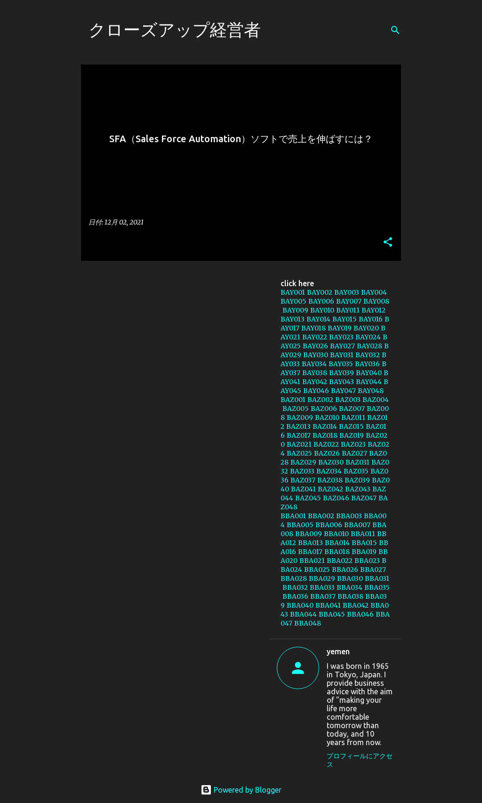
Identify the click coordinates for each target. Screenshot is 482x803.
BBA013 (310, 542)
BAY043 (341, 381)
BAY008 (376, 301)
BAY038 (314, 373)
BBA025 (317, 569)
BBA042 (356, 605)
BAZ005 (295, 408)
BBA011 (363, 534)
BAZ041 (303, 489)
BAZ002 (320, 399)
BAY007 (349, 301)
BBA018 (337, 551)
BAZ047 (364, 498)
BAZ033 (302, 471)
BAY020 (366, 328)
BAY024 (368, 337)
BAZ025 (299, 453)
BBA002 (321, 516)
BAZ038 (330, 480)
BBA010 (336, 534)
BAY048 (371, 390)
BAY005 (293, 301)
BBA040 (300, 605)
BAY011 (348, 310)
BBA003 (349, 516)
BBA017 (310, 551)
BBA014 (337, 542)
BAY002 (319, 292)
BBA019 (364, 551)
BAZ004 (375, 399)
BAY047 (343, 390)
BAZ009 (300, 417)
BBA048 (307, 623)
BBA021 (312, 560)
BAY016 (371, 319)
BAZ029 (303, 462)
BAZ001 (293, 399)
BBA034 (349, 587)
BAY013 (293, 319)
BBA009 (308, 534)
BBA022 (340, 560)
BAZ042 (330, 489)
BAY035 (341, 364)
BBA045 (332, 614)
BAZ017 (299, 435)
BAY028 (369, 346)
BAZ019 (351, 435)
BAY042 (314, 381)
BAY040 (369, 373)
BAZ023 (353, 444)
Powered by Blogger (241, 790)
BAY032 (367, 355)
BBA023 (367, 560)
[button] (388, 242)
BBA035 (377, 587)
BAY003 (346, 292)
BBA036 (295, 596)
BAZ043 (357, 489)
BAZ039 (357, 480)
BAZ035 (356, 471)
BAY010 (322, 310)
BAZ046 (336, 498)
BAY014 (318, 319)
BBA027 (373, 569)
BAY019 (340, 328)
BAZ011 (353, 417)
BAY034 (314, 364)
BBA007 (357, 525)
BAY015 (344, 319)
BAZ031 (357, 462)
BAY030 (315, 355)
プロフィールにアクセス (360, 760)
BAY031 (341, 355)
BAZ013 (298, 426)
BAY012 (374, 310)
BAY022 (314, 337)
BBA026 (345, 569)
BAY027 (342, 346)
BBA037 (323, 596)
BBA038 (350, 596)
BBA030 (350, 578)
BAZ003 (348, 399)
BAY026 (315, 346)
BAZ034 (329, 471)
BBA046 (360, 614)
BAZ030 (331, 462)
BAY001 (293, 292)
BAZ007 (352, 408)
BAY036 (367, 364)
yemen (338, 651)
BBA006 (328, 525)
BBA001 (293, 516)
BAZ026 (327, 453)
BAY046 (316, 390)
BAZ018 (325, 435)
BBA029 (322, 578)
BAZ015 (351, 426)
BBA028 (294, 578)
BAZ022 (326, 444)
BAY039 (341, 373)
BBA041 (328, 605)
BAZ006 (324, 408)
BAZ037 (302, 480)
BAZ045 (308, 498)
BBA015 (364, 542)
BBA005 (300, 525)
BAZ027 (354, 453)
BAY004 (374, 292)
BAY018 (313, 328)
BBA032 (295, 587)
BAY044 (369, 381)
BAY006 (321, 301)
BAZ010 (327, 417)
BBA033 (322, 587)
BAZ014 (325, 426)
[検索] (395, 30)
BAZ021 (299, 444)
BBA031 (377, 578)
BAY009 (295, 310)
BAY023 (341, 337)
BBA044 (303, 614)
